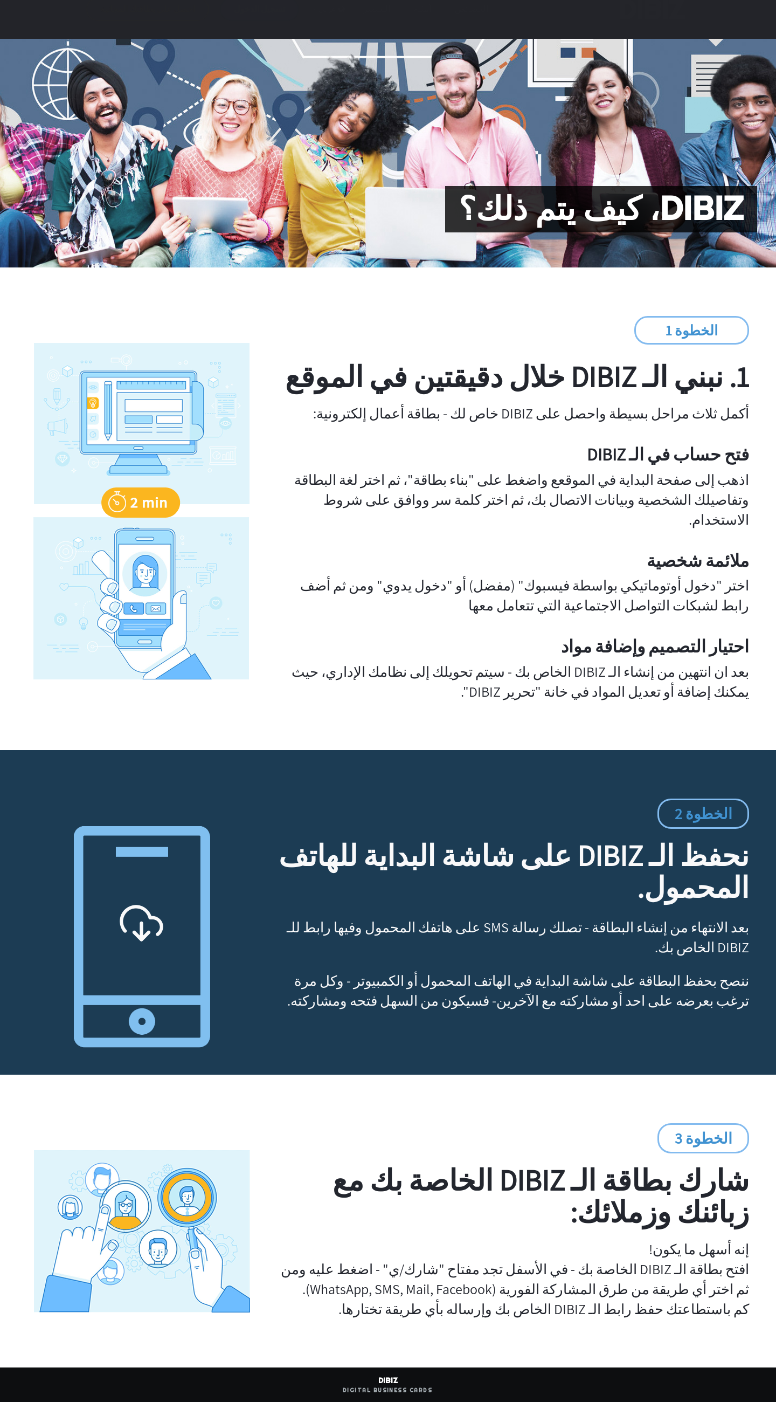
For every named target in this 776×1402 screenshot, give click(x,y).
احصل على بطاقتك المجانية (147, 19)
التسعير (376, 19)
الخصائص (471, 19)
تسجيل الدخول (259, 19)
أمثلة (422, 19)
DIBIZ (647, 20)
